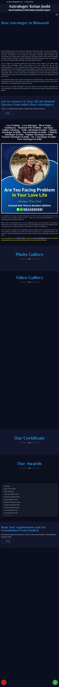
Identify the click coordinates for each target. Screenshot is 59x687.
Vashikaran (10, 128)
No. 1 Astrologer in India (43, 137)
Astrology (48, 128)
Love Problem (13, 125)
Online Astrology (10, 130)
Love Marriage (29, 125)
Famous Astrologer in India (12, 497)
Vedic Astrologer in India (34, 130)
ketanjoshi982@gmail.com (14, 2)
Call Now (7, 113)
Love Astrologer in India (29, 139)
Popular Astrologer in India (39, 135)
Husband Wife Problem (30, 128)
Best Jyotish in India (10, 489)
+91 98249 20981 (28, 2)
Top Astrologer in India (34, 132)
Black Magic (45, 125)
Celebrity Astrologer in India (12, 502)
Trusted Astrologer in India (15, 137)
